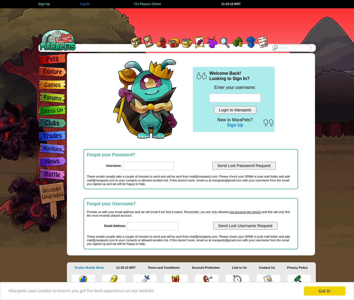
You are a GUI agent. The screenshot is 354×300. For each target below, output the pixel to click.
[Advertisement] (172, 20)
